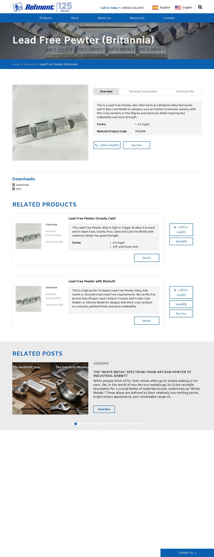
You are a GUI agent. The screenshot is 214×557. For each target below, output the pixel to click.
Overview (106, 93)
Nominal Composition (143, 93)
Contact (171, 18)
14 (118, 426)
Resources (138, 18)
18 (132, 426)
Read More (105, 410)
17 (128, 426)
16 (125, 426)
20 (139, 426)
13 (114, 426)
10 (104, 426)
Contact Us (186, 553)
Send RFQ (185, 239)
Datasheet (22, 185)
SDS (18, 189)
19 (135, 426)
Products (44, 18)
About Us (104, 18)
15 (121, 426)
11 (107, 426)
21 (142, 426)
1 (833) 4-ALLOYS (132, 8)
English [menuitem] (187, 7)
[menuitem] (161, 8)
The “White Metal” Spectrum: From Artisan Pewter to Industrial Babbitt (145, 375)
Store (74, 18)
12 (111, 426)
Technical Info (184, 93)
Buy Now (144, 147)
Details (145, 258)
